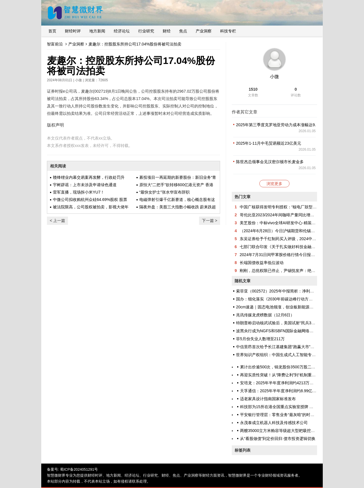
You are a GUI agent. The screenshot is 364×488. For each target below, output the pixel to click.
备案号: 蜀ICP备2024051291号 (72, 469)
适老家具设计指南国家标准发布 (268, 398)
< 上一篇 (57, 220)
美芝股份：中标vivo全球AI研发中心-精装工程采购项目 (288, 223)
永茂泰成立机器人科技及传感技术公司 (274, 422)
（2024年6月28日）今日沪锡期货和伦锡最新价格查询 (287, 231)
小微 (78, 80)
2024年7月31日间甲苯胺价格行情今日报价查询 (281, 254)
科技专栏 (228, 31)
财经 (167, 31)
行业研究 (146, 31)
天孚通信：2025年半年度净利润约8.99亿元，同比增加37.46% (295, 391)
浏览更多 (274, 183)
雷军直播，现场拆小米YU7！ (78, 192)
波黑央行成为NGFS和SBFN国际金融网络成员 (276, 331)
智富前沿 (55, 44)
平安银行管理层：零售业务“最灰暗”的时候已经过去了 (287, 414)
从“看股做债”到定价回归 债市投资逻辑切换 (277, 438)
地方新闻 (97, 31)
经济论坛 (122, 31)
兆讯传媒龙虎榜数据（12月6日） (265, 315)
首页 (52, 31)
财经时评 (73, 31)
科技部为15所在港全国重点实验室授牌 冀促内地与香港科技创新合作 (300, 406)
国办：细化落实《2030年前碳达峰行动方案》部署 (280, 299)
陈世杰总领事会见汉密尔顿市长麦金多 (270, 161)
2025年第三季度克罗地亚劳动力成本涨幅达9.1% (279, 124)
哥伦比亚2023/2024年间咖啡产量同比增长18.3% (283, 215)
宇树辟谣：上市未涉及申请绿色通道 (85, 184)
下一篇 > (209, 220)
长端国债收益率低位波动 (262, 262)
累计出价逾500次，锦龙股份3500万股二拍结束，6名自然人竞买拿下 (300, 367)
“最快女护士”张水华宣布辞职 (164, 192)
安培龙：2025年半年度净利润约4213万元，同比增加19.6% (292, 383)
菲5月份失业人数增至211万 (260, 339)
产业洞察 (204, 31)
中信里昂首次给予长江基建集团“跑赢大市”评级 (277, 346)
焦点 (183, 31)
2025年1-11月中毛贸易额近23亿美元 (268, 143)
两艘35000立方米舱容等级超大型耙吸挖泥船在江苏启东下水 (293, 430)
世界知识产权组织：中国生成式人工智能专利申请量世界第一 (290, 354)
